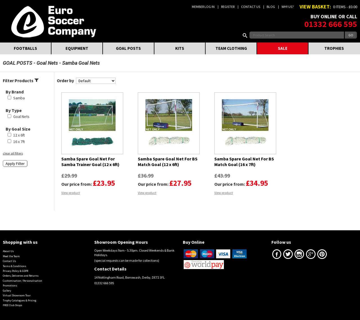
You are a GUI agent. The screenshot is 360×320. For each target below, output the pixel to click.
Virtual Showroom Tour (17, 295)
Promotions (10, 285)
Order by (65, 80)
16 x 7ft (19, 141)
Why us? (288, 7)
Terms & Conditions (14, 266)
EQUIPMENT (77, 48)
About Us (8, 251)
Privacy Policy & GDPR (15, 271)
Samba (19, 97)
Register (228, 7)
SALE (282, 48)
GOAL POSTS (128, 48)
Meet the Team (11, 256)
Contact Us (250, 7)
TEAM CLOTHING (231, 48)
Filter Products (21, 80)
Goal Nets (47, 63)
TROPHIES (334, 48)
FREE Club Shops (12, 305)
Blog (271, 7)
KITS (179, 48)
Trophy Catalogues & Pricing (19, 300)
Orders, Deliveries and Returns (21, 276)
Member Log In (203, 7)
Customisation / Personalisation (22, 281)
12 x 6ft (19, 135)
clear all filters (13, 153)
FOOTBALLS (25, 48)
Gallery (7, 290)
